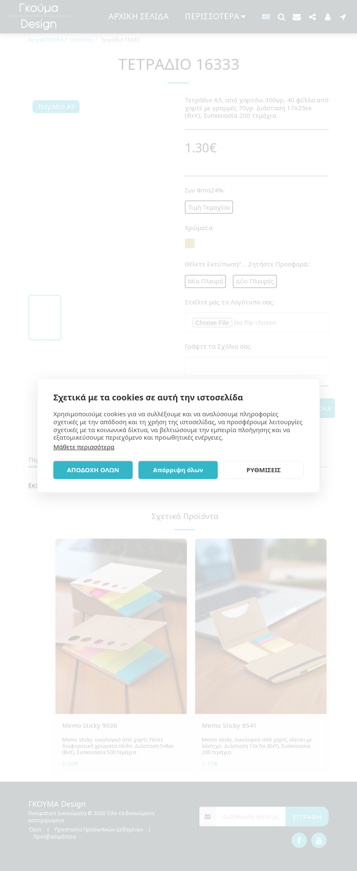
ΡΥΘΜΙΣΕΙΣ (263, 470)
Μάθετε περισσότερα (83, 447)
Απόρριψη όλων (178, 470)
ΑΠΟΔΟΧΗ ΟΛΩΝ (93, 470)
